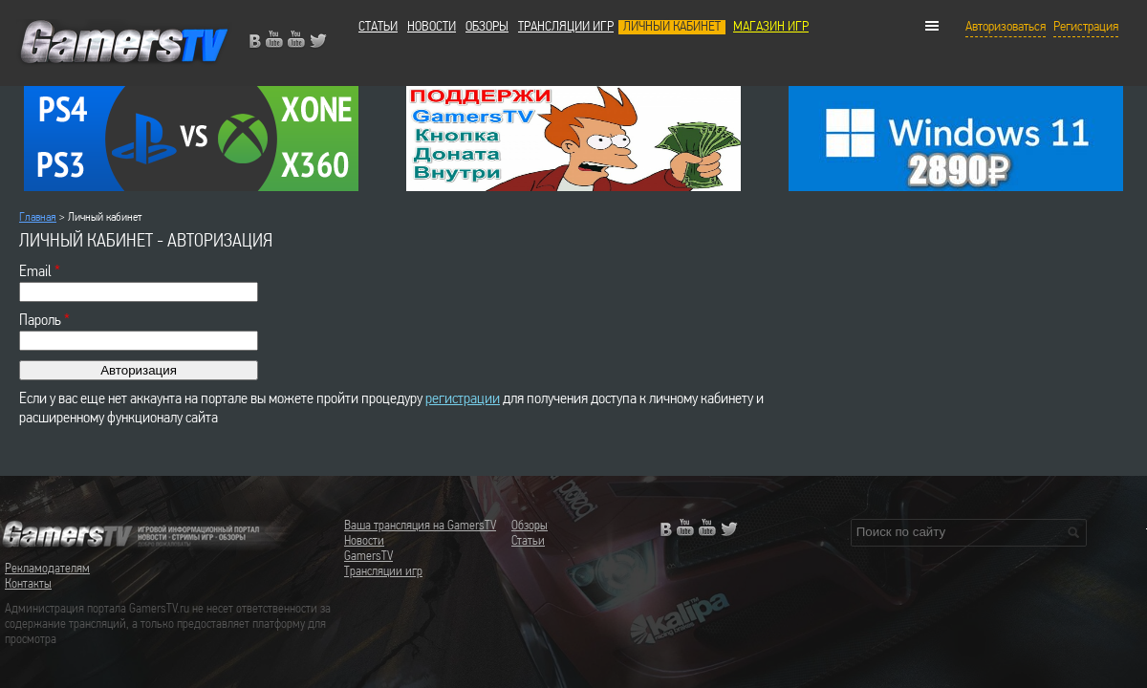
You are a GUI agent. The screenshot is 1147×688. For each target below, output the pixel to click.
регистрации (462, 399)
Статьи (378, 27)
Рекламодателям (47, 569)
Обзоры (487, 27)
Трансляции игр (566, 27)
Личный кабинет (672, 27)
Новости (431, 27)
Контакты (28, 584)
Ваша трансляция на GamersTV (420, 526)
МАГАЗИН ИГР (771, 27)
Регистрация (1085, 27)
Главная (37, 217)
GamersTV (368, 556)
